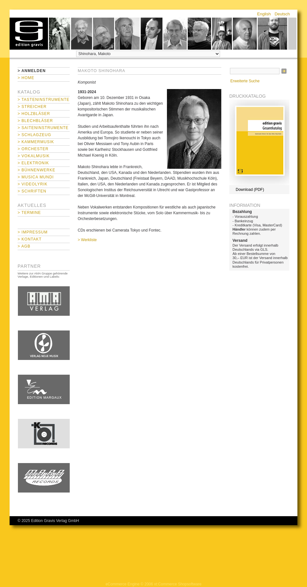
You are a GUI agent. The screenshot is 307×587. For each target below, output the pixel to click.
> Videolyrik (32, 184)
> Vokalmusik (34, 156)
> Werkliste (87, 240)
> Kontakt (30, 239)
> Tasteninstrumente (43, 99)
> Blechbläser (35, 120)
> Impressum (33, 232)
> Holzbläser (34, 113)
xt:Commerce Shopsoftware (177, 584)
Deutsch (282, 14)
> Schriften (32, 191)
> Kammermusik (36, 142)
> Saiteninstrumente (43, 128)
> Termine (29, 212)
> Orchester (33, 149)
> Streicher (32, 106)
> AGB (24, 246)
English (264, 14)
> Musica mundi (36, 177)
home (29, 34)
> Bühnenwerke (36, 170)
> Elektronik (33, 163)
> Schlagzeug (34, 135)
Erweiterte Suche (244, 81)
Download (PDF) (250, 189)
